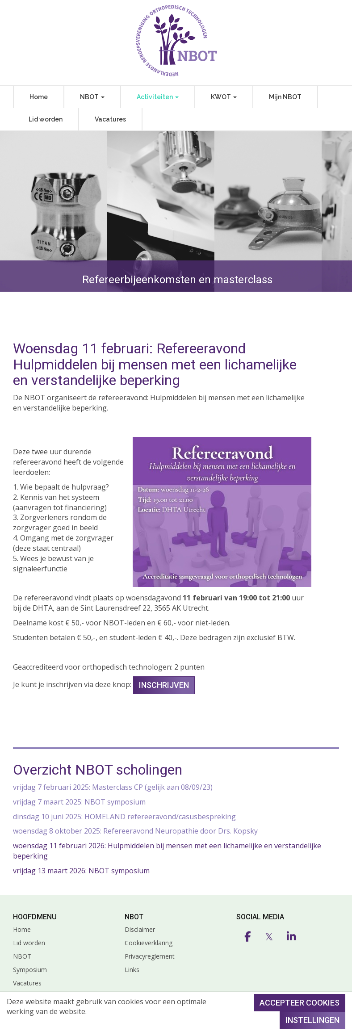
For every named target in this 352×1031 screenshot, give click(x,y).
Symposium (30, 969)
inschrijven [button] (164, 685)
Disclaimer (140, 929)
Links (132, 969)
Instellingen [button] (312, 1020)
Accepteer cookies (299, 1002)
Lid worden (46, 119)
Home (38, 97)
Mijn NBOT (285, 97)
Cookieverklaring (148, 943)
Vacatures (110, 119)
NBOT (92, 97)
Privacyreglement (150, 956)
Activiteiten (158, 97)
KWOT (224, 97)
